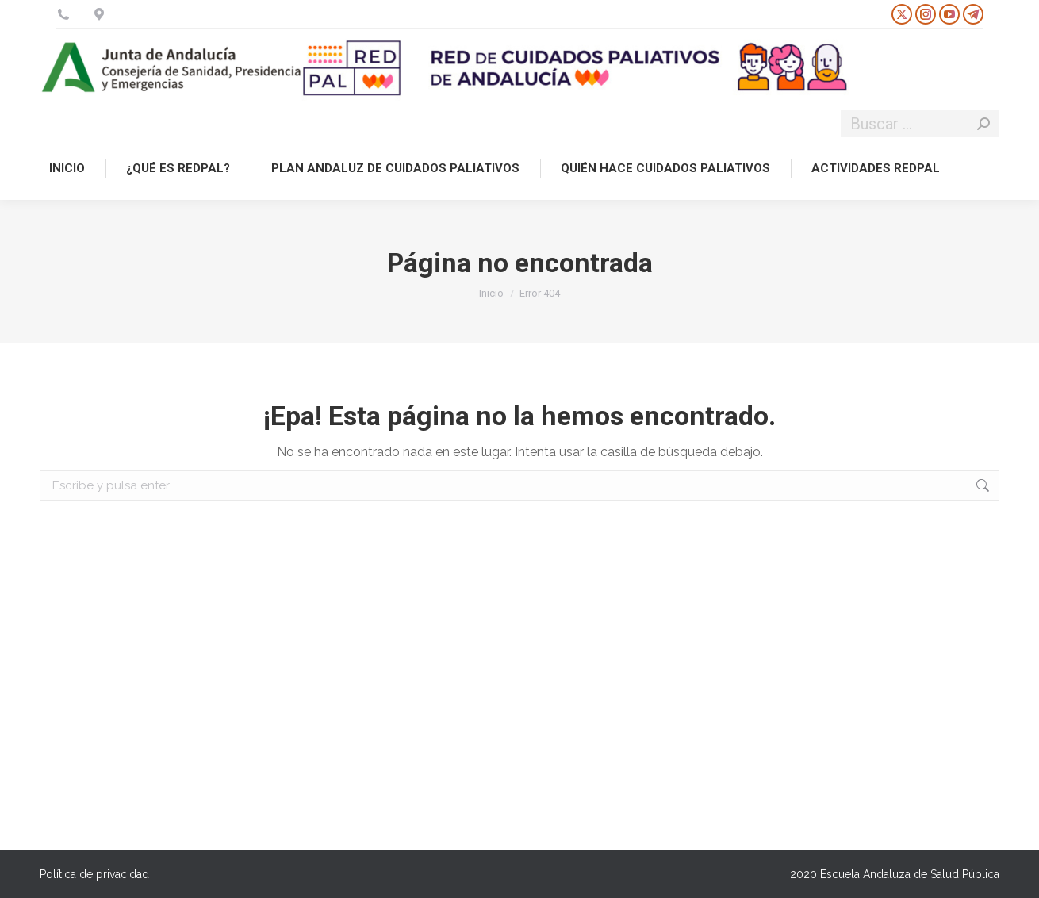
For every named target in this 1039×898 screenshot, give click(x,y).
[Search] (920, 123)
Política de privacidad (94, 874)
